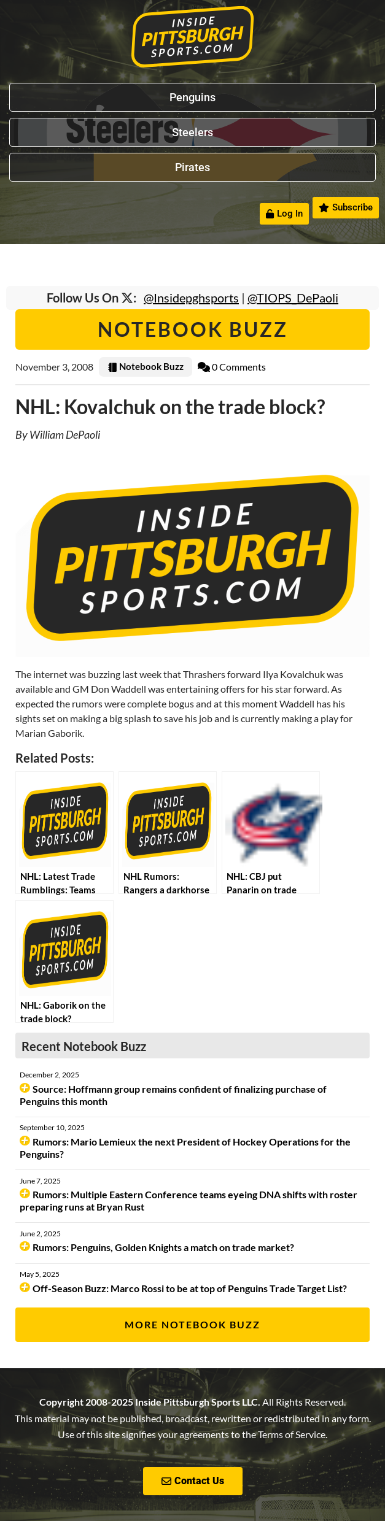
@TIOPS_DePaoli (292, 297)
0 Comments (232, 366)
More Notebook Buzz (192, 1324)
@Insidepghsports (191, 297)
